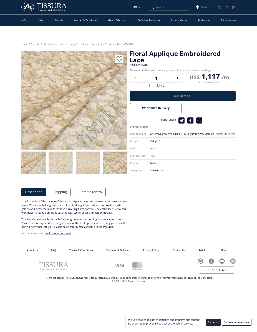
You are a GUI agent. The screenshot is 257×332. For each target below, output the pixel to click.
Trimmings (227, 20)
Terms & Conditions (81, 250)
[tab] (33, 192)
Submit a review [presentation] (90, 192)
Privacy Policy (151, 250)
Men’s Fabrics (116, 20)
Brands (58, 20)
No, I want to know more (237, 322)
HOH (152, 155)
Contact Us (204, 7)
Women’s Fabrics (84, 20)
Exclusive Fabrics (147, 20)
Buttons (202, 20)
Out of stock (183, 96)
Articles (203, 250)
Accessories (178, 20)
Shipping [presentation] (60, 192)
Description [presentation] (33, 192)
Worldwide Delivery (156, 108)
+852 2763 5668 (216, 270)
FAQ (53, 250)
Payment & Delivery (118, 250)
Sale (40, 20)
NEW (24, 20)
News (224, 250)
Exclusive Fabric (54, 233)
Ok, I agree (213, 322)
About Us (32, 250)
